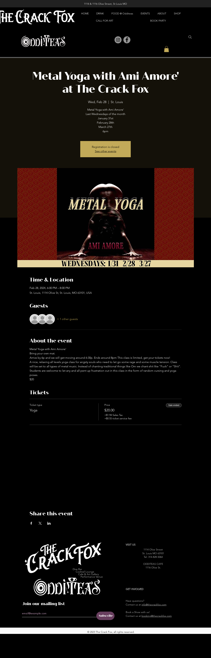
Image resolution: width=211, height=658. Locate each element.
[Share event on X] (40, 523)
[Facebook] (126, 39)
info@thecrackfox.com (154, 604)
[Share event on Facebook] (31, 523)
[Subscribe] (105, 616)
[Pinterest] (110, 40)
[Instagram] (118, 39)
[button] (166, 49)
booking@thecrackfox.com (157, 616)
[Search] (190, 37)
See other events (105, 151)
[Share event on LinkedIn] (49, 523)
